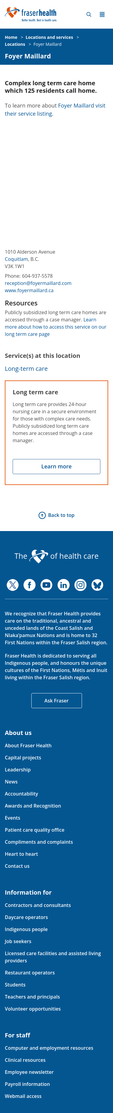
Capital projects (23, 757)
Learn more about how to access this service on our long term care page (55, 326)
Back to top (61, 515)
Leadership (18, 769)
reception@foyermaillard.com (38, 283)
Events (12, 817)
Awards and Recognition (33, 805)
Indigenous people (26, 929)
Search (88, 14)
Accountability (21, 793)
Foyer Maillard (47, 44)
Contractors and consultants (38, 905)
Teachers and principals (32, 996)
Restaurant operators (30, 972)
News (11, 781)
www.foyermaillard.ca (29, 290)
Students (15, 984)
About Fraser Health (28, 745)
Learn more (56, 466)
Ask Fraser (56, 700)
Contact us (17, 866)
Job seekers (18, 941)
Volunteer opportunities (33, 1008)
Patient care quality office (34, 830)
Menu (102, 14)
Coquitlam (16, 259)
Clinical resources (25, 1060)
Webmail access (23, 1096)
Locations (15, 44)
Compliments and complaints (39, 842)
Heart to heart (21, 854)
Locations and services (49, 37)
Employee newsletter (29, 1072)
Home (11, 37)
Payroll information (27, 1084)
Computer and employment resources (49, 1048)
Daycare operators (26, 917)
